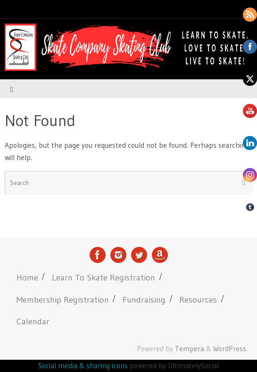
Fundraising (144, 299)
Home (27, 277)
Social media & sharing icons (84, 365)
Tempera (189, 348)
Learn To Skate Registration (103, 277)
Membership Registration (63, 299)
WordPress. (230, 348)
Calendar (33, 321)
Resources (198, 299)
